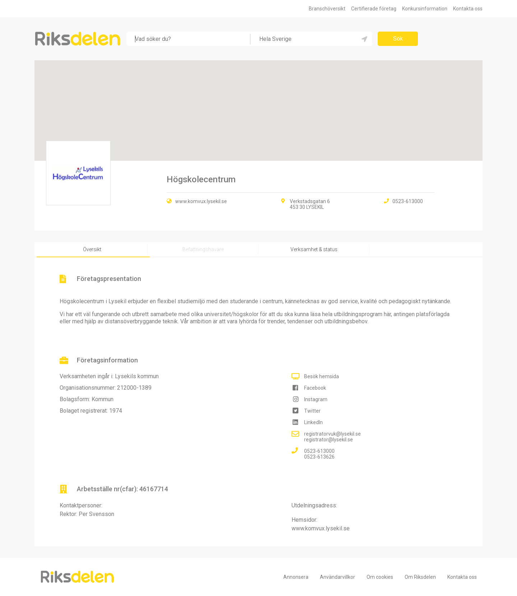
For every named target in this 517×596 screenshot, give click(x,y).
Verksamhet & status (313, 249)
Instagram (315, 399)
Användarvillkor (337, 577)
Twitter (312, 411)
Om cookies (380, 577)
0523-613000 (319, 451)
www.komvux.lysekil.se (201, 201)
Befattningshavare (203, 249)
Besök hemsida (321, 376)
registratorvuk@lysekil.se (332, 434)
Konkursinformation (424, 8)
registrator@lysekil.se (328, 439)
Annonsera (295, 577)
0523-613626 (319, 457)
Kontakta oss (468, 8)
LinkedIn (313, 422)
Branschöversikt (327, 8)
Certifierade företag (373, 8)
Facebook (315, 388)
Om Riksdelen (420, 577)
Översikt (92, 249)
